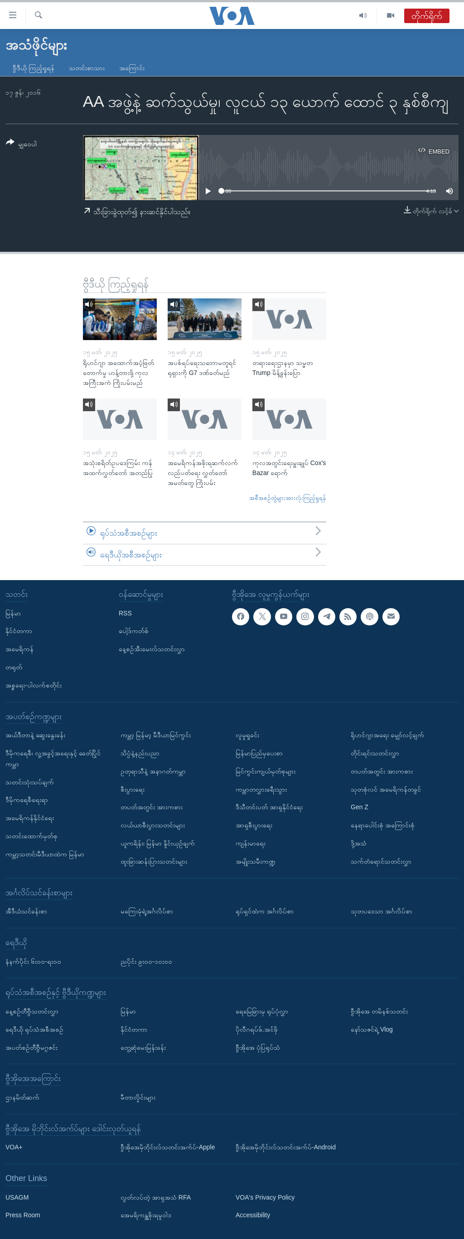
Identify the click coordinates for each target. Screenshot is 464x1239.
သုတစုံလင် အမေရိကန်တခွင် (386, 789)
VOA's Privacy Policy (265, 1197)
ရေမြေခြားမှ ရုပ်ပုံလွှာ (262, 1011)
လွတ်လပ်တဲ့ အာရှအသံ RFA (156, 1197)
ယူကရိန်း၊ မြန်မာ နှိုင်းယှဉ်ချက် (158, 843)
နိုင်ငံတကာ (18, 631)
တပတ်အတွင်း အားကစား (152, 807)
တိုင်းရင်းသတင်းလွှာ (375, 753)
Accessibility (253, 1215)
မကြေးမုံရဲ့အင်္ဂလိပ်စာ (147, 911)
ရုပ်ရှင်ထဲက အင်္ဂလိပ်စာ (265, 911)
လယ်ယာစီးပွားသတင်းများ (153, 825)
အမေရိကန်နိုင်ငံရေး (29, 817)
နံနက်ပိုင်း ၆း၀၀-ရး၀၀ (33, 961)
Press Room (22, 1215)
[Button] (21, 144)
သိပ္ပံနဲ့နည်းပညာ (140, 753)
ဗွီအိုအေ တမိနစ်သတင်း (379, 1011)
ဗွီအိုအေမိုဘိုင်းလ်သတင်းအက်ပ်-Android (286, 1147)
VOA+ (14, 1147)
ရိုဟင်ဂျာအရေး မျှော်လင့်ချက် (387, 735)
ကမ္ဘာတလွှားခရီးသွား (261, 789)
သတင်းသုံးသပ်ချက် (29, 782)
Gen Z (359, 807)
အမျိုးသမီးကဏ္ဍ (256, 861)
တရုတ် (13, 667)
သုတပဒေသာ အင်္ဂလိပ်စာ (381, 911)
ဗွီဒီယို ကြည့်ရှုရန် (33, 68)
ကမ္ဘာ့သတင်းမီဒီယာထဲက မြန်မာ (44, 854)
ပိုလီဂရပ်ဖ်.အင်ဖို (257, 1029)
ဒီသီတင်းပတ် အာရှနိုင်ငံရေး (269, 807)
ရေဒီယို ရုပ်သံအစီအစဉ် (34, 1029)
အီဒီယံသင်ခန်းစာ (26, 911)
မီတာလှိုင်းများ (138, 1097)
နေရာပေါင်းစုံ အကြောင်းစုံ (383, 825)
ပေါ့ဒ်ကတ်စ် (134, 631)
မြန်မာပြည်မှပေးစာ (259, 753)
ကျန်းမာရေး (251, 843)
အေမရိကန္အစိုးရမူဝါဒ (146, 1215)
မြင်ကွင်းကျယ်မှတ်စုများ (265, 771)
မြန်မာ (13, 613)
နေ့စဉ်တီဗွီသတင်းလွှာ (31, 1011)
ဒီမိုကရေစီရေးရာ (26, 800)
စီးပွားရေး (133, 789)
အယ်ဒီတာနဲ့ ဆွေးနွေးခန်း (35, 735)
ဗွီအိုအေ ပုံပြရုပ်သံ (258, 1047)
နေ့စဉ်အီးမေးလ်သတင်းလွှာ (152, 649)
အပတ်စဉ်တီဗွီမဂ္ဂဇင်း (31, 1047)
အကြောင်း (132, 68)
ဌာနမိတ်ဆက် (22, 1097)
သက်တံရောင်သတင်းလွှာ (381, 861)
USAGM (17, 1197)
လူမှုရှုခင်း (247, 735)
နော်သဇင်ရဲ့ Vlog (372, 1029)
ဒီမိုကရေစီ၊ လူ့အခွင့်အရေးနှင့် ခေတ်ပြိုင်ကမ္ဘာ (53, 758)
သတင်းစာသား (87, 68)
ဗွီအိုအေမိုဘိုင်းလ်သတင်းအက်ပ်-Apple (168, 1147)
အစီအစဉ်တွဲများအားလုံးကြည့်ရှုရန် (287, 498)
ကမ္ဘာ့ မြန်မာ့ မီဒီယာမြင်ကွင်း (156, 735)
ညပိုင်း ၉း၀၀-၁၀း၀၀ (146, 961)
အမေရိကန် (19, 649)
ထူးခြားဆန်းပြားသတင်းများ (154, 861)
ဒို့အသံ (359, 843)
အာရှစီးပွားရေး (254, 825)
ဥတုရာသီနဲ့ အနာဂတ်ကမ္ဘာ (153, 771)
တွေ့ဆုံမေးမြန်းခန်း (143, 1047)
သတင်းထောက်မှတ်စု (31, 836)
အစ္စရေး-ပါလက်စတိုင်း (33, 685)
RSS (125, 613)
